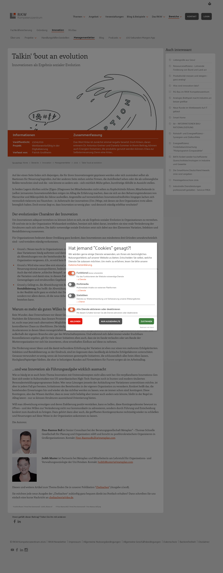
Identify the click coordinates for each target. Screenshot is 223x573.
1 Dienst (81, 301)
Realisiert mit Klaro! (147, 327)
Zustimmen (146, 321)
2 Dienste (81, 290)
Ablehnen (75, 321)
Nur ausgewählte (110, 321)
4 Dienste (81, 279)
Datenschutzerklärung (80, 264)
